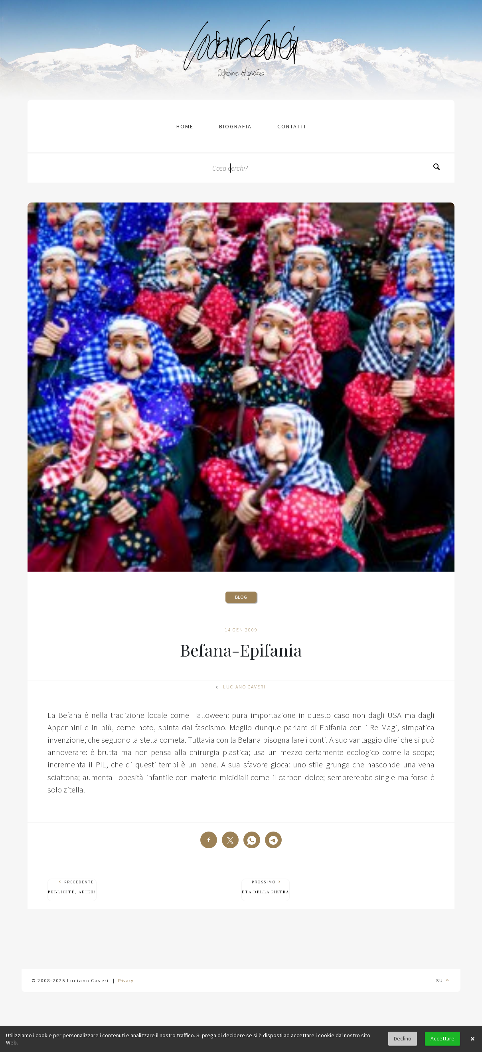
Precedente (72, 887)
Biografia (235, 126)
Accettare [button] (442, 1038)
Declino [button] (402, 1038)
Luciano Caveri (244, 687)
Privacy (125, 980)
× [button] (472, 1039)
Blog (241, 597)
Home (185, 126)
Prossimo (265, 887)
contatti (291, 126)
